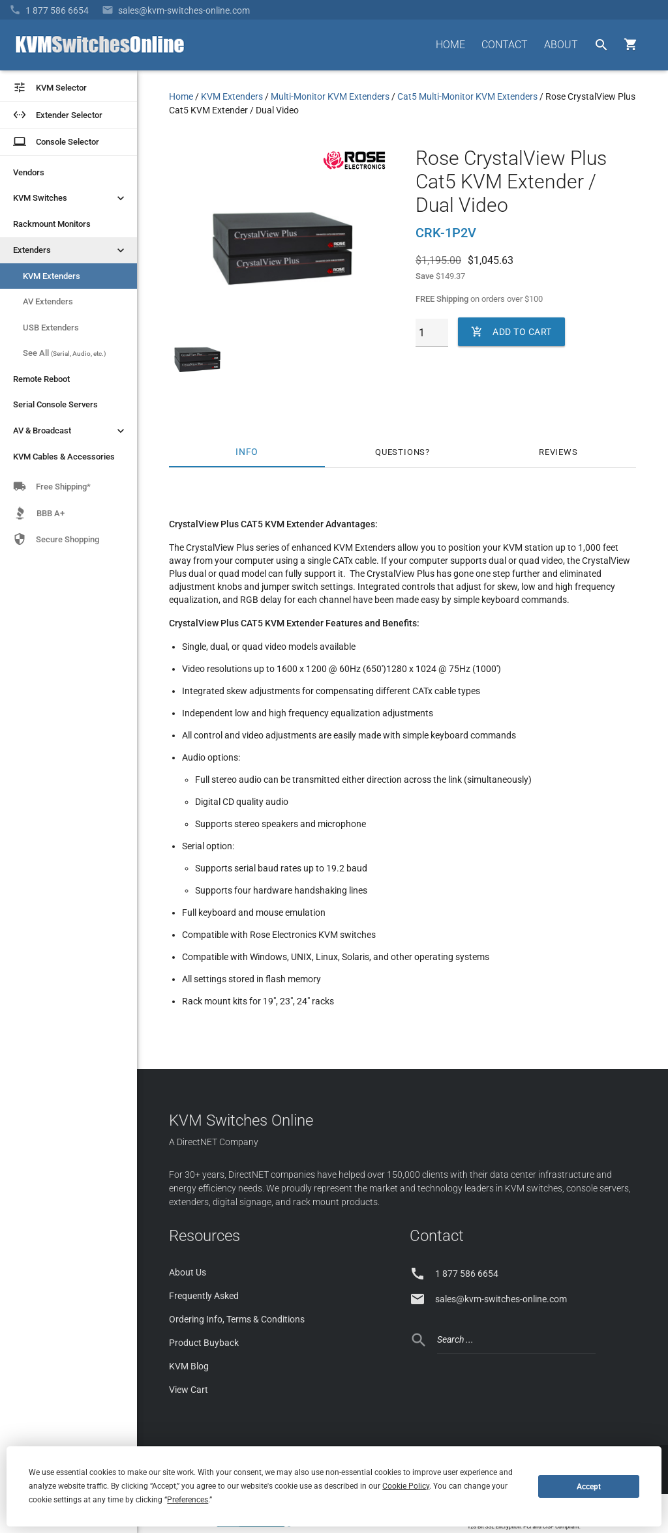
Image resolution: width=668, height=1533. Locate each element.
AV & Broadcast (70, 430)
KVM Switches (70, 198)
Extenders (70, 250)
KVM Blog (189, 1366)
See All (64, 353)
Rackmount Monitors (52, 224)
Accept (589, 1486)
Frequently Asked (204, 1296)
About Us (187, 1272)
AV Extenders (48, 301)
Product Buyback (204, 1342)
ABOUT (561, 44)
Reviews (558, 452)
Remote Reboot (41, 379)
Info (246, 452)
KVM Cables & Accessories (64, 456)
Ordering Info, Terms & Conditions (237, 1319)
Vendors (28, 172)
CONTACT (504, 44)
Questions (400, 452)
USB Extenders (51, 327)
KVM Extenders (51, 276)
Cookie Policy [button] (405, 1486)
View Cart (188, 1389)
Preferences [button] (187, 1499)
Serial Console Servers (55, 404)
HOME (450, 44)
